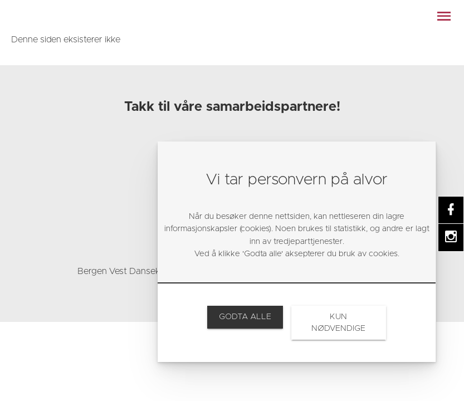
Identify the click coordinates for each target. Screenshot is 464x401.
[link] (53, 16)
